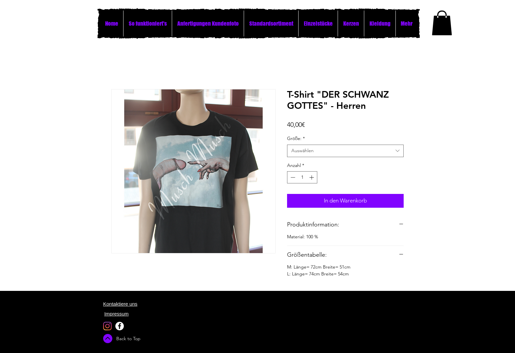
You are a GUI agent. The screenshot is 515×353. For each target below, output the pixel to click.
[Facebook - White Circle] (119, 326)
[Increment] (312, 177)
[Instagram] (107, 326)
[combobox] (345, 151)
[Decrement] (292, 177)
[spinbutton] (302, 177)
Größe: (296, 138)
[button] (442, 23)
